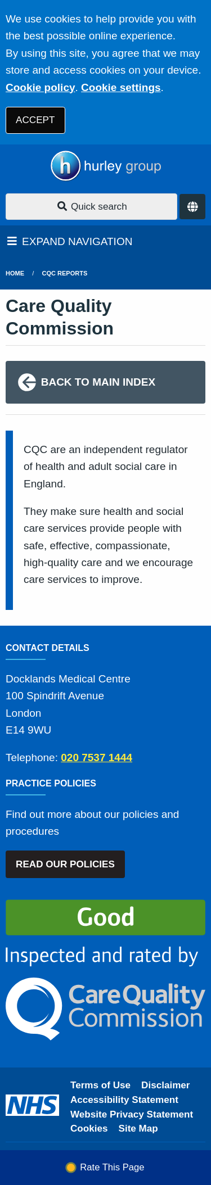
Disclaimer (165, 1085)
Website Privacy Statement (131, 1114)
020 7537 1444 (96, 757)
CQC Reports (65, 273)
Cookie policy (40, 87)
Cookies (89, 1128)
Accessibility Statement (124, 1099)
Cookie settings (120, 87)
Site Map (138, 1128)
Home (15, 273)
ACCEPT (35, 120)
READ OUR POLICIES (65, 864)
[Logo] (105, 166)
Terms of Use (100, 1085)
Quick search (91, 206)
